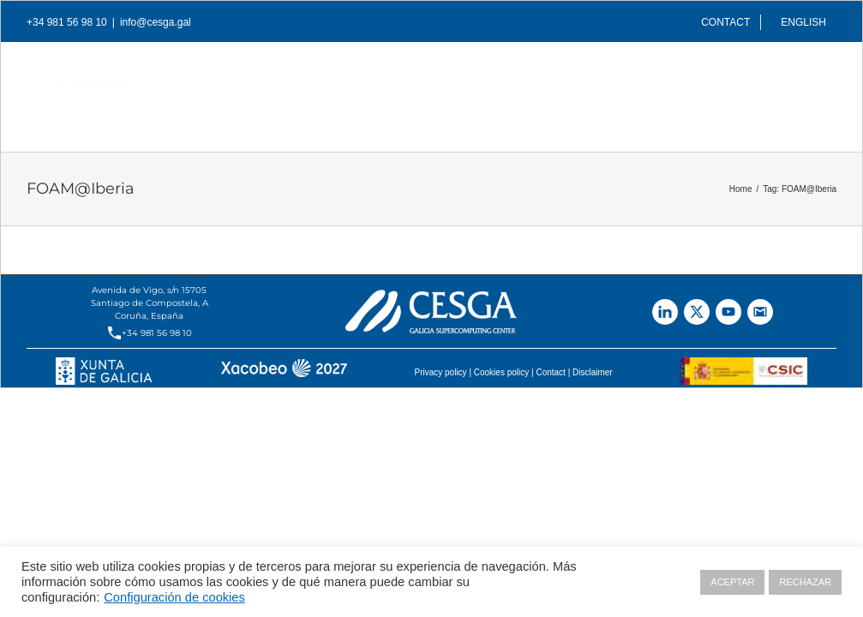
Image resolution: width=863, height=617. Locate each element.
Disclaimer (592, 372)
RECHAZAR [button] (805, 582)
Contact (550, 372)
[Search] (809, 112)
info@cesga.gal (155, 22)
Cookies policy (501, 372)
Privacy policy (440, 372)
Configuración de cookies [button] (174, 597)
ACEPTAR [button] (732, 582)
